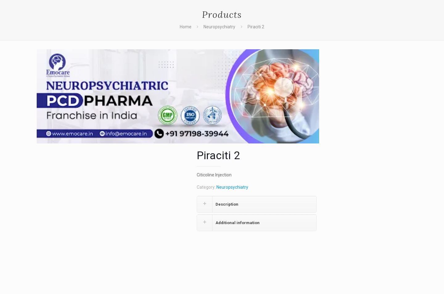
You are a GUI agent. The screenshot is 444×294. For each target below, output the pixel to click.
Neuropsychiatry (219, 26)
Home (185, 26)
